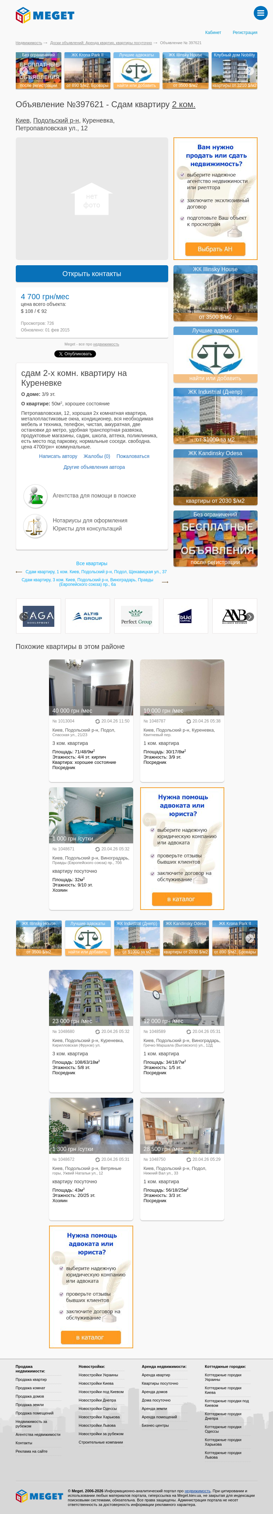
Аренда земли (154, 1408)
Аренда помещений (159, 1417)
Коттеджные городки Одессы (223, 1429)
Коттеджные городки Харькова (223, 1442)
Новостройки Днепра (97, 1400)
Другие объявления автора (94, 467)
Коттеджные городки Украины (223, 1377)
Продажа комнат (31, 1388)
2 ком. (184, 104)
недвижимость (106, 344)
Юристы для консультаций (87, 529)
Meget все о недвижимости (40, 1496)
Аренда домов (155, 1392)
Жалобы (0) (96, 456)
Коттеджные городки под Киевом (227, 1403)
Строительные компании (101, 1442)
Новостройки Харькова (99, 1417)
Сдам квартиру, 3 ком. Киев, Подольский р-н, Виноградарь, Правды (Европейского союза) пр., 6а (87, 582)
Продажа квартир (31, 1379)
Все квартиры (92, 563)
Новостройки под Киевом (101, 1392)
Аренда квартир (156, 1375)
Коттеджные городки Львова (223, 1455)
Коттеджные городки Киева (223, 1390)
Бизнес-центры (155, 1425)
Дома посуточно (156, 1400)
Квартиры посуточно (160, 1383)
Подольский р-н (56, 120)
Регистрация (245, 32)
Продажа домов (30, 1396)
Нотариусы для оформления (90, 520)
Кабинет (213, 32)
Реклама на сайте (32, 1451)
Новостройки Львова (97, 1425)
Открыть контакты (91, 274)
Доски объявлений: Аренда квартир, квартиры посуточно (101, 43)
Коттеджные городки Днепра (223, 1416)
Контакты (24, 1443)
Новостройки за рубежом (101, 1434)
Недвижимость (29, 43)
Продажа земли (30, 1405)
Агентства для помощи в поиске (94, 496)
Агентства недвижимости (38, 1434)
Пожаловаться (132, 456)
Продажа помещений (35, 1413)
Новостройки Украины (98, 1375)
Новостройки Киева (96, 1383)
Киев (23, 120)
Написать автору (58, 456)
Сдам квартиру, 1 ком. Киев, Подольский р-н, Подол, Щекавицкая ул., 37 (96, 572)
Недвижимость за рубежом (31, 1423)
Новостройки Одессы (98, 1408)
